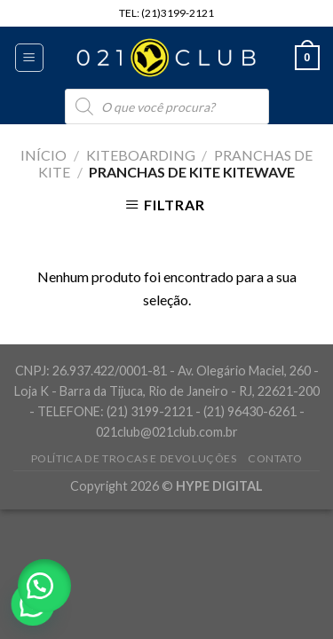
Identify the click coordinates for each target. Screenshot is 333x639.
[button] (44, 585)
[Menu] (29, 57)
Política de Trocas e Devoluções (134, 458)
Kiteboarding (140, 154)
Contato (275, 458)
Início (43, 154)
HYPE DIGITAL (219, 485)
